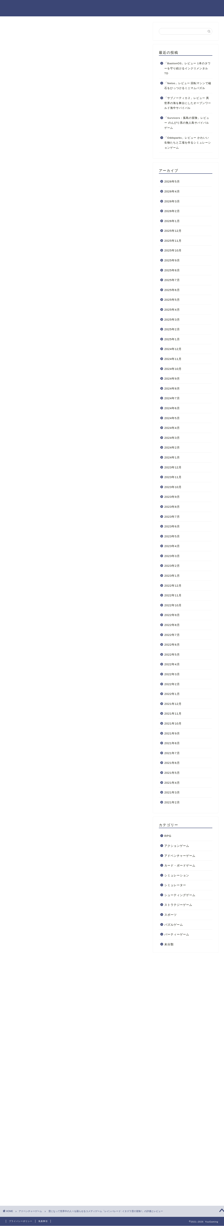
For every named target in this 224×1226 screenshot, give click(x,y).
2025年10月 (173, 250)
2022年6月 (172, 644)
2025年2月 (172, 329)
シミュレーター (175, 885)
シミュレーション (176, 875)
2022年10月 (173, 605)
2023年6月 (172, 526)
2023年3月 (172, 556)
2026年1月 (172, 221)
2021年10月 (173, 723)
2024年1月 (172, 457)
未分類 (169, 944)
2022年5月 (172, 654)
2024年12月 (173, 349)
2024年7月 (172, 398)
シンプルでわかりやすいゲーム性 (58, 205)
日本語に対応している (50, 216)
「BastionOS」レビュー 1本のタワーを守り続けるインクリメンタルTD (187, 68)
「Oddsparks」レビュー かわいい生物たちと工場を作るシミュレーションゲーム (187, 142)
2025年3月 (172, 319)
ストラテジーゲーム (178, 904)
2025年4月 (172, 309)
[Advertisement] (76, 1088)
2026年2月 (172, 211)
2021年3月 (172, 792)
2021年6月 (172, 762)
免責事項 (43, 1221)
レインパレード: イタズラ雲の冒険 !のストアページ (68, 1028)
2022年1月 (172, 693)
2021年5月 (172, 772)
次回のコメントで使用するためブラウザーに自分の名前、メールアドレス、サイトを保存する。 (77, 1184)
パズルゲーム (173, 924)
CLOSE (121, 156)
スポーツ (170, 914)
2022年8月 (172, 625)
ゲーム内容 (43, 181)
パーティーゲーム (176, 934)
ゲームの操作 (44, 187)
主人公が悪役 (53, 1047)
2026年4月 (172, 191)
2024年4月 (172, 427)
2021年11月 (173, 713)
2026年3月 (172, 201)
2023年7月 (172, 516)
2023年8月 (172, 506)
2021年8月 (172, 743)
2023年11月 (173, 477)
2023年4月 (172, 546)
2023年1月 (172, 575)
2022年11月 (173, 595)
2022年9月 (172, 615)
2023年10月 (173, 487)
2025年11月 (173, 240)
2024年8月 (172, 388)
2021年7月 (172, 753)
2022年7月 (172, 634)
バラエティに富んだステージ (55, 210)
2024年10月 (173, 368)
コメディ (37, 1047)
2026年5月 (172, 181)
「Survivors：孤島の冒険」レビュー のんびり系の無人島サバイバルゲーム (186, 122)
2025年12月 (173, 230)
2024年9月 (172, 378)
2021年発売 (20, 1047)
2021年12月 (173, 703)
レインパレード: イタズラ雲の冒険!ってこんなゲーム (69, 175)
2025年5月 (172, 299)
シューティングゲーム (179, 895)
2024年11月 (173, 358)
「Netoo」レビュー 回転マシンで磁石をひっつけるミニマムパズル (187, 86)
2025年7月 (172, 280)
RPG (167, 835)
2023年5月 (172, 536)
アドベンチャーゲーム (179, 855)
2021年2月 (172, 802)
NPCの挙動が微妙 (48, 222)
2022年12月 (173, 585)
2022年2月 (172, 684)
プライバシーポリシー (20, 1221)
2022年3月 (172, 674)
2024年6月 (172, 408)
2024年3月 (172, 437)
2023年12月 (173, 467)
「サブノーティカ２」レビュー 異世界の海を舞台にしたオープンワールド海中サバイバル (187, 103)
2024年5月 (172, 418)
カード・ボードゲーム (179, 865)
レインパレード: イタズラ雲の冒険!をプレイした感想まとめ (74, 233)
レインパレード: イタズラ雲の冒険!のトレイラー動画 (69, 167)
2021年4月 (172, 782)
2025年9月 (172, 260)
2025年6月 (172, 290)
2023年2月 (172, 565)
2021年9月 (172, 733)
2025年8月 (172, 270)
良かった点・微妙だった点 (51, 199)
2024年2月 (172, 447)
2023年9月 (172, 496)
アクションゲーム (176, 845)
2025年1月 (172, 339)
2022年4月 (172, 664)
